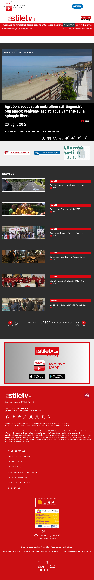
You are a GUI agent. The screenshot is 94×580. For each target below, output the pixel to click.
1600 (24, 323)
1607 (65, 323)
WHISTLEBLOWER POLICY (19, 483)
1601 (29, 323)
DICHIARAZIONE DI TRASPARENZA (22, 472)
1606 (59, 323)
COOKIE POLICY (14, 488)
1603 (40, 323)
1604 (46, 322)
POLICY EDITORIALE (16, 451)
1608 (70, 323)
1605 (54, 323)
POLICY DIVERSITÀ (16, 467)
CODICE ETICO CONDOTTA (19, 456)
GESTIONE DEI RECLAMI (18, 477)
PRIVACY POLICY (15, 462)
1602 (35, 323)
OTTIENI (77, 6)
